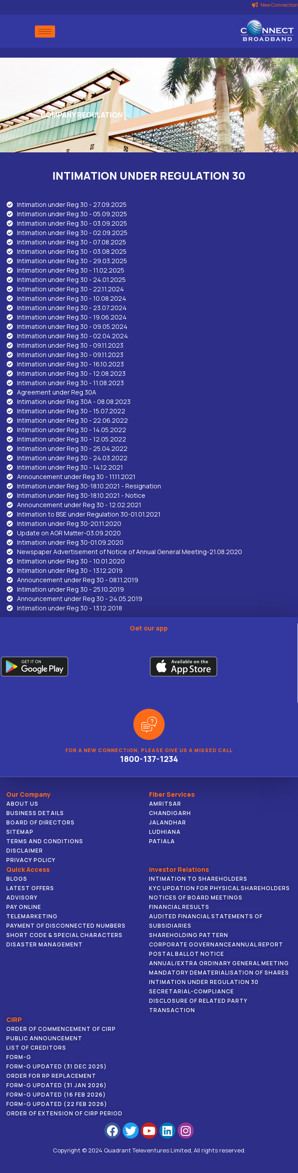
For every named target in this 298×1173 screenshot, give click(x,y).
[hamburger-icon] (45, 31)
